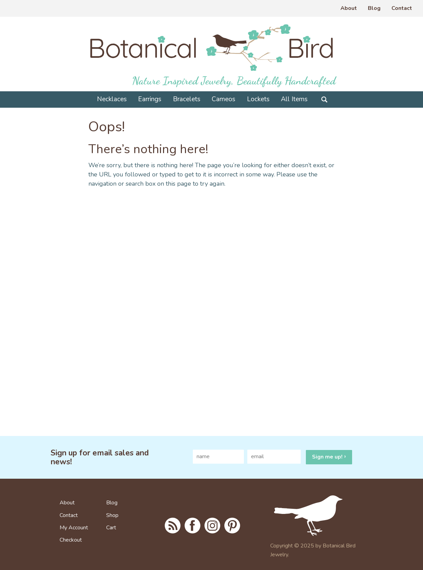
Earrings (149, 99)
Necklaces (112, 99)
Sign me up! (327, 457)
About (348, 8)
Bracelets (186, 99)
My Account (74, 528)
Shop (112, 515)
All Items (294, 99)
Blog (374, 8)
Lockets (258, 99)
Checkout (71, 540)
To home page (317, 515)
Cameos (223, 99)
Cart (111, 528)
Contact (401, 8)
